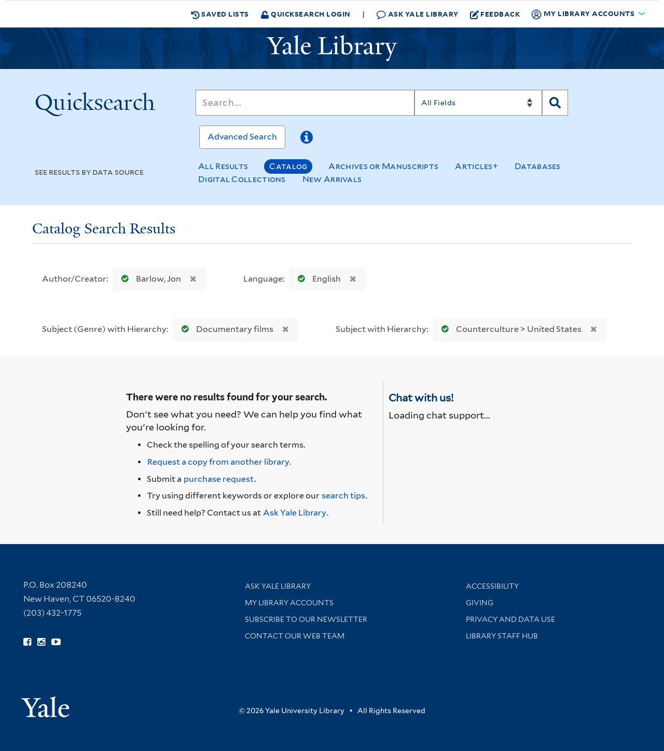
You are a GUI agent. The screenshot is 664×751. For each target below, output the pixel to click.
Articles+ (476, 166)
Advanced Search (242, 137)
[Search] (305, 103)
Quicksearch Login (305, 14)
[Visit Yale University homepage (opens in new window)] (45, 703)
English (317, 279)
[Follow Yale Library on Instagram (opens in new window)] (41, 642)
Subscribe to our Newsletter (306, 619)
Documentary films (225, 329)
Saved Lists (220, 14)
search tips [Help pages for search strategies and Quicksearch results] (343, 495)
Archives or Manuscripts (383, 166)
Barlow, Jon (149, 279)
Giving (479, 603)
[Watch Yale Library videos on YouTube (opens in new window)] (56, 642)
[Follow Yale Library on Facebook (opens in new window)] (27, 642)
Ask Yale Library (417, 14)
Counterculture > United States (509, 329)
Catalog (288, 166)
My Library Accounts (289, 603)
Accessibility (492, 586)
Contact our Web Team (294, 636)
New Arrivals (332, 179)
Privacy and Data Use (510, 619)
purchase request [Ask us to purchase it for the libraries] (219, 479)
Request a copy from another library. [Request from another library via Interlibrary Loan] (219, 462)
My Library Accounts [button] (583, 14)
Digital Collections (242, 179)
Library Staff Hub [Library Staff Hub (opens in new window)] (502, 636)
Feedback (495, 14)
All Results (223, 166)
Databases (538, 166)
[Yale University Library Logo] (332, 48)
